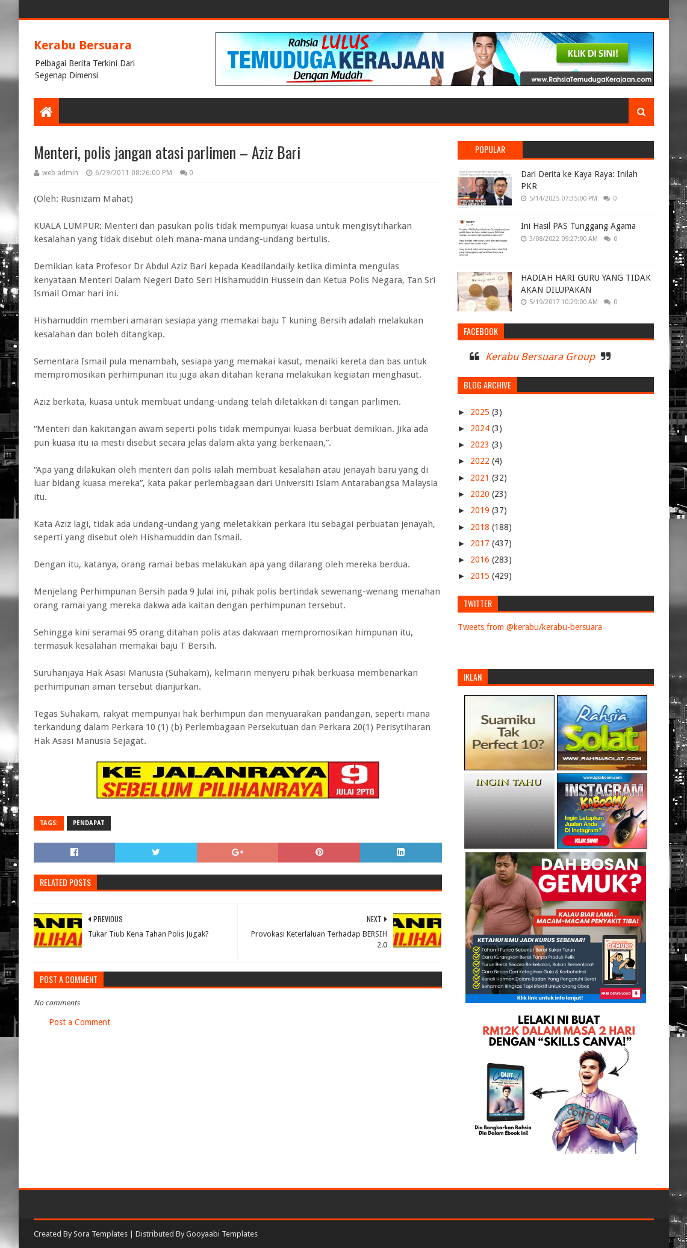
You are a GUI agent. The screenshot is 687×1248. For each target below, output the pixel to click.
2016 (481, 559)
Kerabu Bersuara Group (540, 357)
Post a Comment (79, 1022)
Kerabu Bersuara (83, 45)
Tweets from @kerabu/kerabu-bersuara (530, 627)
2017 (481, 543)
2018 (481, 527)
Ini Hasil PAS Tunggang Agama (578, 226)
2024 (481, 428)
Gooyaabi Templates (222, 1233)
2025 (481, 412)
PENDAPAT (89, 823)
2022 (481, 461)
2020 (481, 494)
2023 (481, 444)
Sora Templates (100, 1233)
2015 (481, 576)
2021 (481, 477)
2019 (481, 510)
